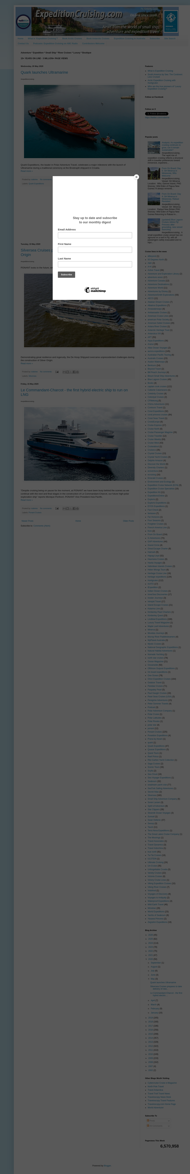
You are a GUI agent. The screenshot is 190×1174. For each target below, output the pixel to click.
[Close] (136, 177)
